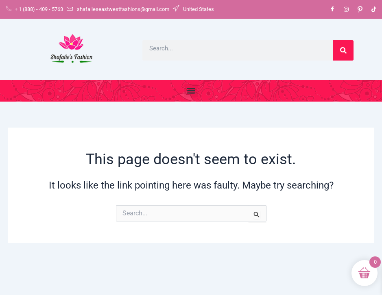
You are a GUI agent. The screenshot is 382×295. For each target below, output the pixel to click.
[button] (191, 91)
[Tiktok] (374, 9)
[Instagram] (346, 9)
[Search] (343, 50)
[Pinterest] (360, 9)
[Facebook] (332, 9)
